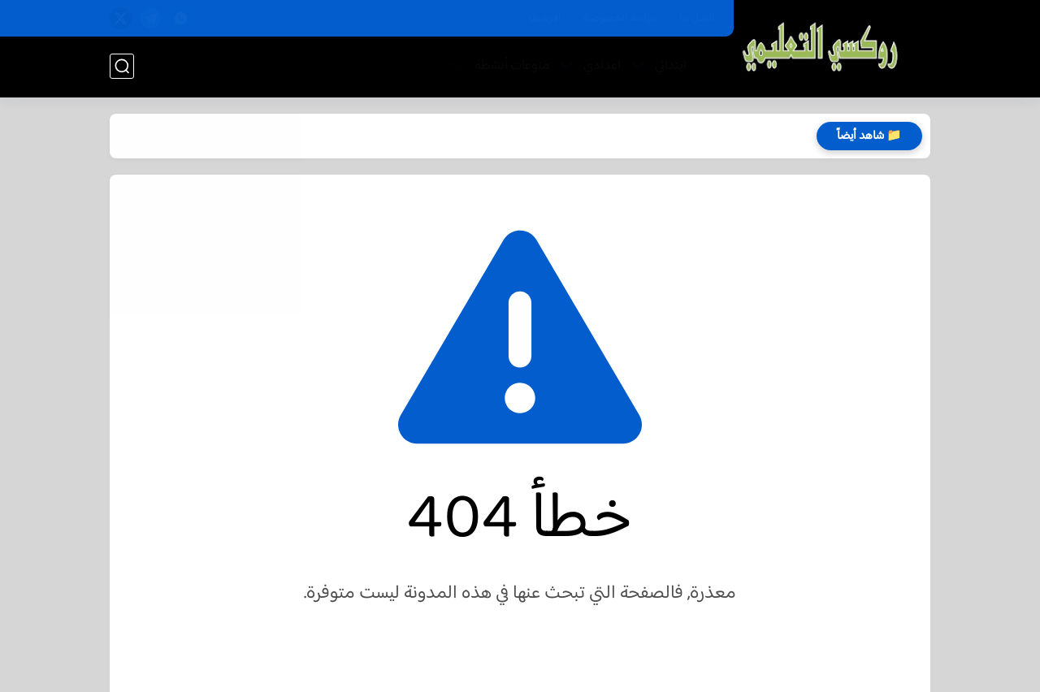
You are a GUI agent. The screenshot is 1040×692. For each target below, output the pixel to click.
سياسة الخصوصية (620, 18)
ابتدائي (671, 66)
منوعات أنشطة (511, 66)
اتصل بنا (697, 18)
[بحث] (122, 66)
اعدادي (602, 66)
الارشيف (544, 18)
